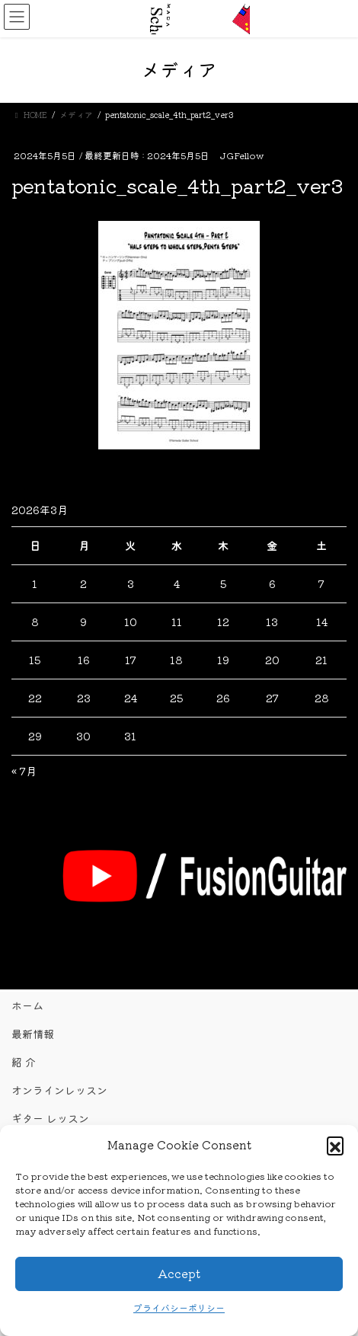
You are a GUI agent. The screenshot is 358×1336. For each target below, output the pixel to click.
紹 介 (23, 1061)
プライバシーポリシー (179, 1307)
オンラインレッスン (59, 1090)
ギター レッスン (50, 1118)
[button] (335, 1144)
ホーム (27, 1005)
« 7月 (24, 770)
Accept (179, 1273)
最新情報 (32, 1033)
